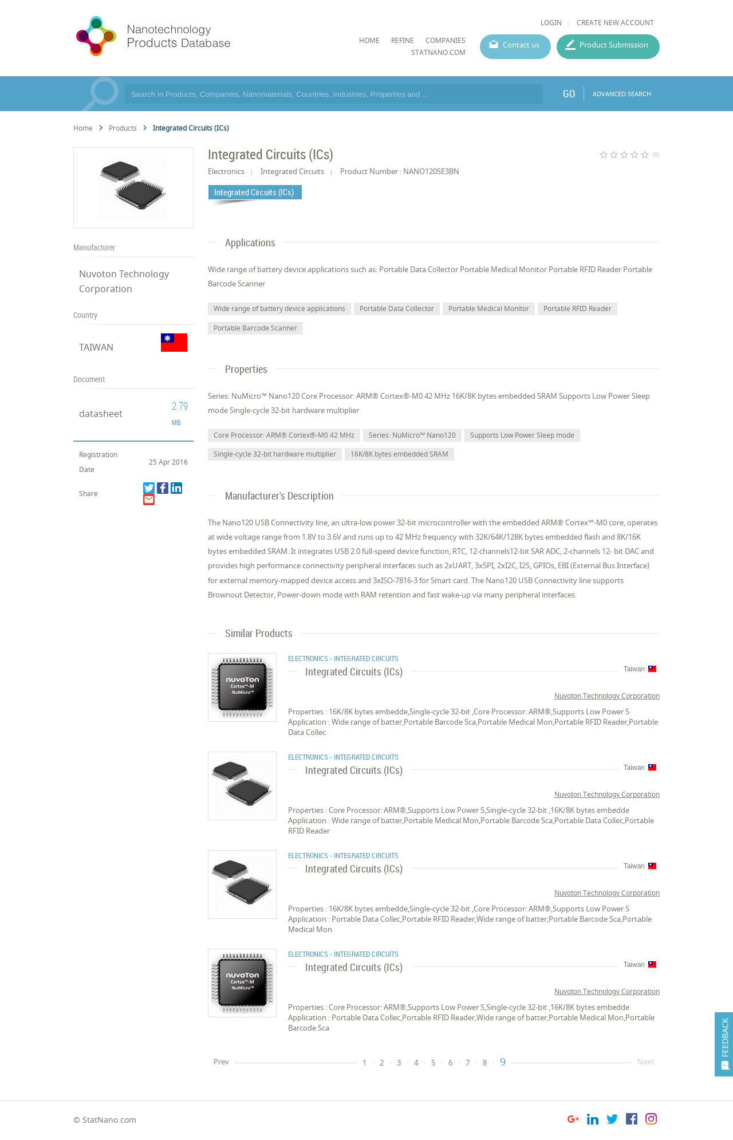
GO (569, 93)
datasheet (101, 413)
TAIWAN (96, 347)
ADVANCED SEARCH (622, 93)
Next (645, 1061)
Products (123, 128)
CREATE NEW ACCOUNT (615, 22)
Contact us (521, 45)
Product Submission (614, 45)
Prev (221, 1061)
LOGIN (551, 22)
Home (83, 128)
